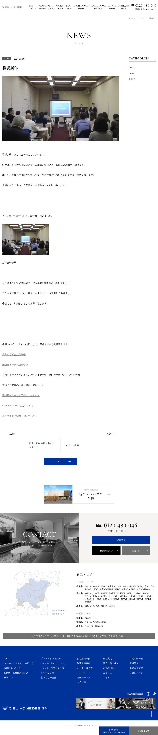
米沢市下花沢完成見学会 (15, 364)
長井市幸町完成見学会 (14, 354)
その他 (132, 78)
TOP (131, 18)
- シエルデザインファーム (54, 669)
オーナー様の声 (85, 674)
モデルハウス (83, 683)
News (131, 73)
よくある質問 (47, 678)
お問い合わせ (104, 556)
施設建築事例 (83, 669)
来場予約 (129, 556)
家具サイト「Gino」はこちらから (19, 415)
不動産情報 (108, 674)
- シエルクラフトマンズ (52, 674)
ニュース (140, 18)
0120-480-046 (145, 5)
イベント (81, 678)
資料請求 (116, 546)
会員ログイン (136, 678)
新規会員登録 (136, 674)
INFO (131, 67)
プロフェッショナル (51, 664)
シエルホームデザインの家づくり (19, 669)
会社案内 (107, 664)
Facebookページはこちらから (18, 405)
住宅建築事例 (83, 664)
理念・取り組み (111, 669)
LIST (60, 461)
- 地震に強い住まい (12, 674)
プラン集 (81, 688)
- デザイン (7, 683)
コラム (106, 683)
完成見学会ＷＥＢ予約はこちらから (21, 395)
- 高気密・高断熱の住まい (15, 678)
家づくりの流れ (48, 683)
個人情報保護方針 (135, 700)
